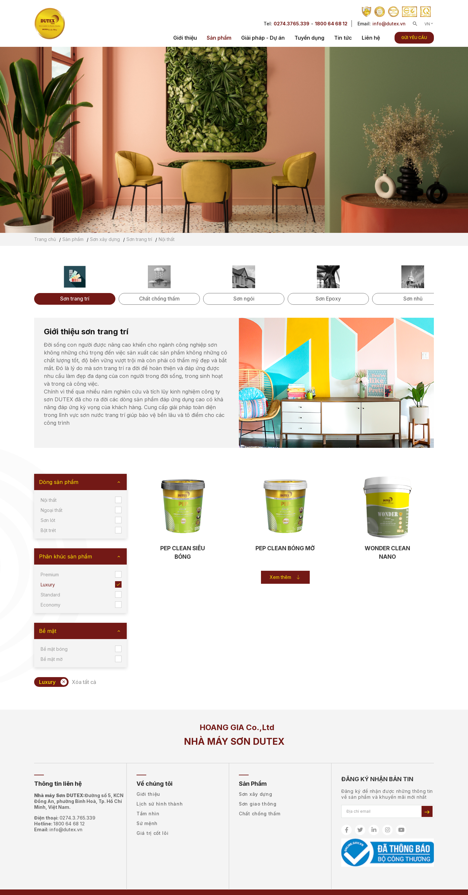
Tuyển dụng (309, 37)
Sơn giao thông (258, 804)
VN (429, 23)
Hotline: (59, 824)
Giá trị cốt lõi (152, 833)
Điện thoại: (64, 818)
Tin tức (343, 37)
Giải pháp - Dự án (263, 37)
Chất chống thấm (259, 813)
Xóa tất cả (84, 682)
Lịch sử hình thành (159, 804)
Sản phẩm (219, 37)
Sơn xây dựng (255, 794)
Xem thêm (285, 578)
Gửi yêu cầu (414, 37)
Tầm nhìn (148, 813)
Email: (58, 830)
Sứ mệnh (147, 823)
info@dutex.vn (389, 23)
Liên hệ (371, 37)
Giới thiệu (185, 37)
